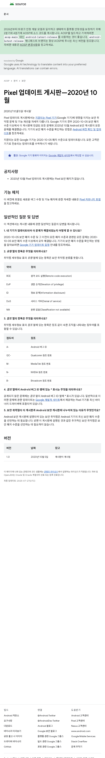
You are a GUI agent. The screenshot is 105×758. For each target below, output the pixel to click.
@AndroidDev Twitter (49, 720)
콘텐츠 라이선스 (51, 471)
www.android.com (80, 731)
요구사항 (8, 720)
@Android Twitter (47, 715)
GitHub (7, 746)
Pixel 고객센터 (78, 720)
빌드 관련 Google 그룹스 (50, 741)
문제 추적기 (76, 746)
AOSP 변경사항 (29, 45)
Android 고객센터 (80, 715)
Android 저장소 (11, 715)
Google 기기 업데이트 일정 (35, 245)
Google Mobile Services (83, 736)
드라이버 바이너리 (12, 741)
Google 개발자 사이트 (59, 155)
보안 (24, 80)
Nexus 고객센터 (78, 725)
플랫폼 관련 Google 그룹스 (51, 736)
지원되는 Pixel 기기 (46, 117)
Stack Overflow (79, 741)
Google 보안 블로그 (47, 731)
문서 (6, 14)
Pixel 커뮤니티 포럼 (90, 199)
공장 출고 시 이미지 (13, 736)
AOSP (6, 80)
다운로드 (8, 725)
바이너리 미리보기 (12, 731)
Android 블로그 (45, 725)
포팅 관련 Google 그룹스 (50, 746)
